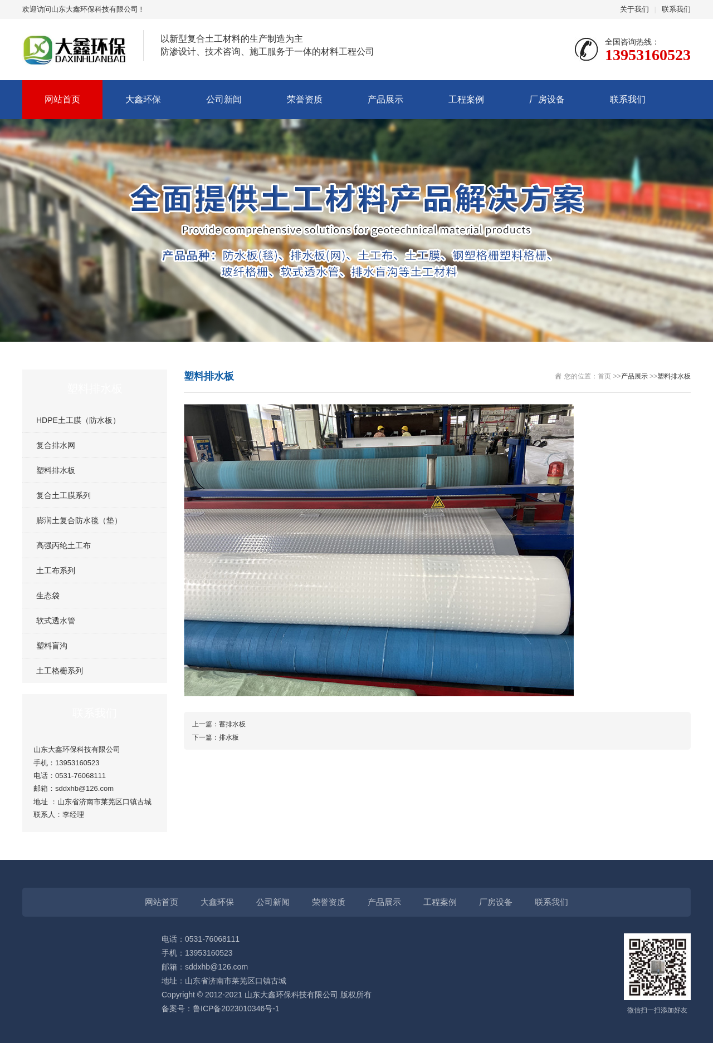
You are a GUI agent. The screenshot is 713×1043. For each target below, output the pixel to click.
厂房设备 (547, 99)
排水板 (229, 737)
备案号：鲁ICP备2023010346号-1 (221, 1008)
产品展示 (385, 99)
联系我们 (676, 9)
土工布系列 (55, 570)
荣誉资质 (305, 99)
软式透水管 (55, 620)
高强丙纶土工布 (63, 545)
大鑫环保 (143, 99)
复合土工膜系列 (63, 495)
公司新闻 (224, 99)
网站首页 (62, 99)
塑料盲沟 (51, 645)
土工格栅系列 (59, 670)
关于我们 (634, 9)
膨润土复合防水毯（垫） (79, 520)
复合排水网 (55, 445)
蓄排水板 (232, 724)
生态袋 (48, 595)
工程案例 (466, 99)
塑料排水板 (55, 470)
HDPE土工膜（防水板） (78, 420)
